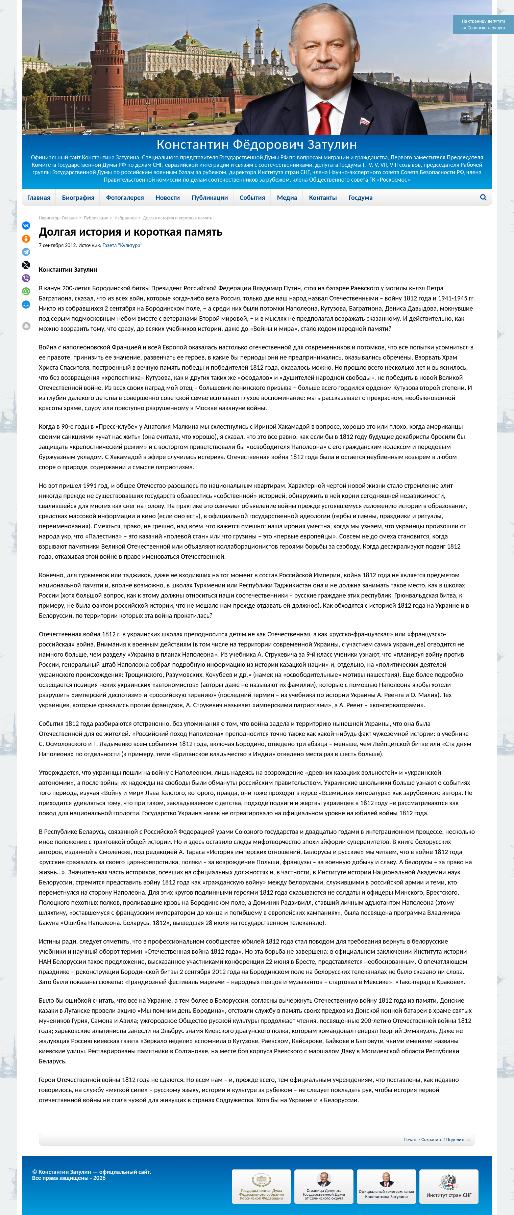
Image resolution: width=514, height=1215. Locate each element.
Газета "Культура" (123, 245)
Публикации (210, 197)
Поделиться (458, 1139)
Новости (168, 197)
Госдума (361, 197)
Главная (38, 197)
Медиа (287, 197)
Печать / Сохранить (422, 1139)
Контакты (323, 197)
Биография (78, 197)
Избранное (126, 218)
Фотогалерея (125, 197)
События (252, 197)
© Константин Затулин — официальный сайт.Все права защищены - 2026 (91, 1175)
